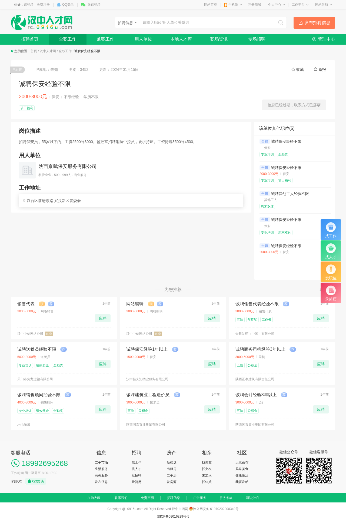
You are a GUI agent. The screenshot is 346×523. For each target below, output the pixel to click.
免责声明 (147, 498)
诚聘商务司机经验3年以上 (260, 349)
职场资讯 (219, 39)
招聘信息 (173, 498)
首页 (34, 51)
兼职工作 (105, 39)
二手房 (172, 475)
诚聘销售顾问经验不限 (39, 394)
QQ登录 (68, 4)
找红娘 (207, 482)
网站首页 (210, 4)
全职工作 (67, 39)
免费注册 (43, 4)
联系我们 (121, 498)
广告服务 (199, 498)
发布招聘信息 (317, 22)
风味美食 (241, 469)
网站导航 (321, 4)
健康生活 (241, 475)
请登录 (29, 4)
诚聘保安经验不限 (286, 141)
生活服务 (101, 469)
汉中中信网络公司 (30, 334)
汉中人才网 (48, 51)
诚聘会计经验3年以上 (256, 394)
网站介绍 (252, 498)
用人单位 (143, 39)
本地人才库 (181, 39)
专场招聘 (256, 39)
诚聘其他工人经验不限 (290, 193)
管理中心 (326, 39)
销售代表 (26, 304)
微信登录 (94, 4)
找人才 (136, 469)
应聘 (103, 318)
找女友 (207, 469)
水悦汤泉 (23, 424)
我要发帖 (241, 482)
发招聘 (136, 475)
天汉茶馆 (241, 462)
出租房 (172, 469)
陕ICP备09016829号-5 (173, 516)
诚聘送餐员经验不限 (36, 349)
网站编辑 (135, 304)
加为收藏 (93, 498)
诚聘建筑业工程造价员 (147, 394)
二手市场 (101, 462)
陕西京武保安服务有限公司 (67, 166)
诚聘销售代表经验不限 (257, 304)
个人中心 (274, 4)
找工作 (136, 462)
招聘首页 (29, 39)
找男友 (207, 462)
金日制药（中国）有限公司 (254, 334)
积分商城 (254, 4)
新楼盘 (172, 462)
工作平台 (298, 4)
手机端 (233, 4)
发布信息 (101, 482)
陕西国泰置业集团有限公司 (145, 424)
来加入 (207, 475)
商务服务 (101, 475)
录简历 (136, 482)
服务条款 (225, 498)
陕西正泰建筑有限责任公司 (254, 379)
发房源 (172, 482)
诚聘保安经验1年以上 (147, 349)
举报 (322, 69)
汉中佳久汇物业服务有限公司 (147, 379)
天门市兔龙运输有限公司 (35, 379)
